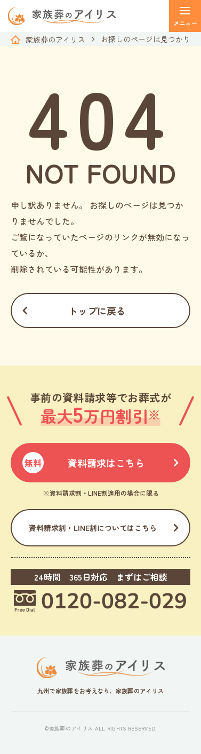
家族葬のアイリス (55, 39)
